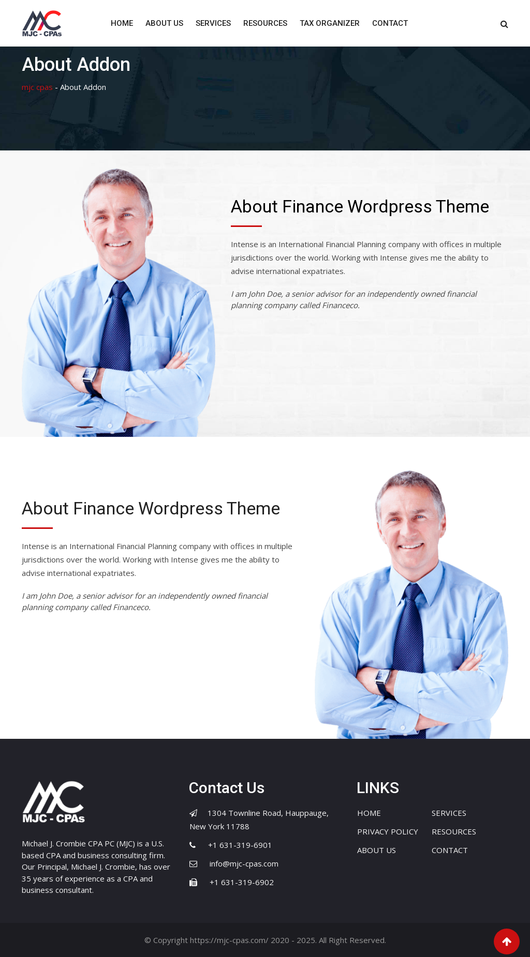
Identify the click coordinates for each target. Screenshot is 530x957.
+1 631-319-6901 (240, 845)
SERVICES (213, 23)
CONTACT (390, 23)
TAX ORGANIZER (330, 23)
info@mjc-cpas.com (244, 863)
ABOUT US (164, 23)
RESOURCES (265, 23)
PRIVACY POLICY (387, 831)
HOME (122, 23)
